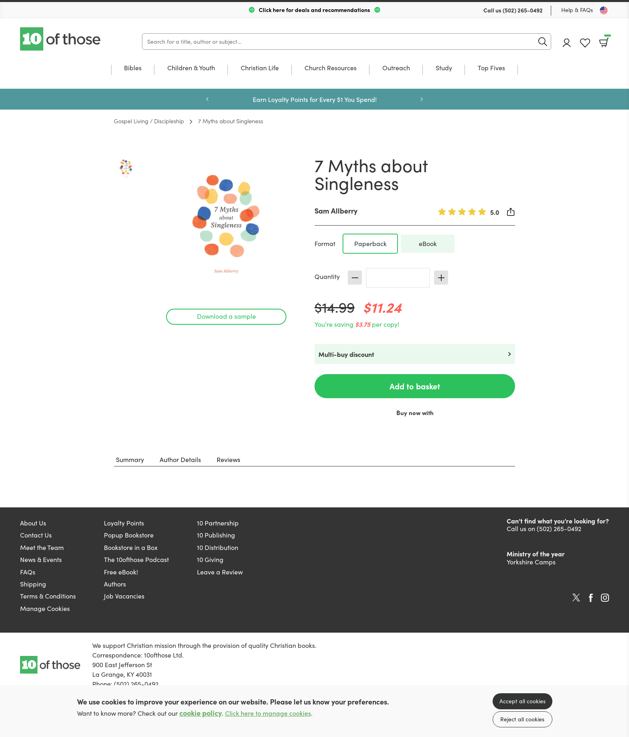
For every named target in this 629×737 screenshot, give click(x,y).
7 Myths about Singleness (230, 121)
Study (444, 68)
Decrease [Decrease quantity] (355, 278)
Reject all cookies (522, 719)
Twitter (576, 598)
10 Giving (210, 559)
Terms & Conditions (48, 596)
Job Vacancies (124, 596)
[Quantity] (398, 278)
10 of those (61, 39)
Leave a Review (220, 572)
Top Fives (491, 68)
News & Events (41, 559)
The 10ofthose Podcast (136, 559)
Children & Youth (191, 68)
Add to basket (415, 386)
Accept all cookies (522, 701)
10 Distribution (217, 547)
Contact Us (36, 535)
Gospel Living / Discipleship (149, 121)
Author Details (180, 459)
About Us (33, 523)
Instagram (605, 598)
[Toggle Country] (604, 10)
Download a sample (226, 316)
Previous (207, 99)
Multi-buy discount (346, 354)
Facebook (591, 598)
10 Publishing (216, 535)
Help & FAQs (577, 10)
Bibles (133, 68)
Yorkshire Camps (531, 562)
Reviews (228, 459)
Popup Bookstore (129, 535)
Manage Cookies (45, 608)
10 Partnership (218, 523)
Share (511, 212)
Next (421, 99)
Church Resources (330, 68)
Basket (607, 40)
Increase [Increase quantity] (441, 278)
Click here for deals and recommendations (314, 10)
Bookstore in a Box (131, 547)
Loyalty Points (124, 523)
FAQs (27, 572)
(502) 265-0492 (523, 10)
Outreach (396, 68)
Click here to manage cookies (268, 713)
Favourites (585, 43)
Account (567, 43)
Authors (115, 584)
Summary (130, 459)
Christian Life (260, 68)
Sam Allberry (335, 211)
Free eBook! (121, 572)
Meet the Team (42, 547)
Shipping (33, 584)
